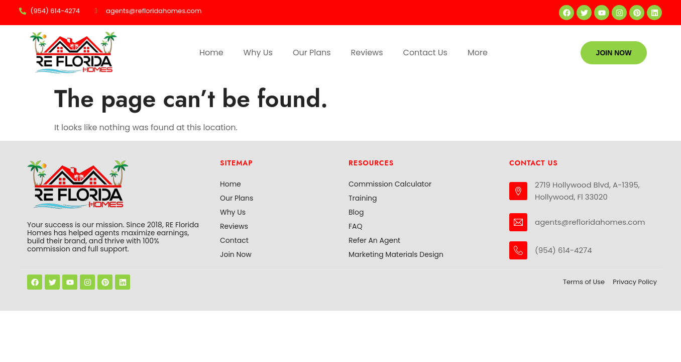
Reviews (367, 52)
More (478, 52)
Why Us (258, 52)
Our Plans (312, 52)
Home (211, 52)
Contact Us (425, 52)
